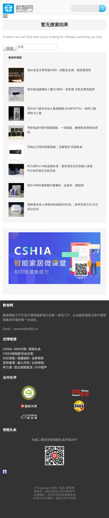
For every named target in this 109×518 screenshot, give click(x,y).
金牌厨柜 (38, 358)
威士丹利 (23, 363)
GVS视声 (41, 367)
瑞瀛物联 (23, 358)
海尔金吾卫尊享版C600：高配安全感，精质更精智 (59, 70)
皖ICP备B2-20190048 (58, 491)
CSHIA (7, 349)
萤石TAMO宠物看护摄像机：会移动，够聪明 (55, 185)
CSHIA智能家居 (13, 353)
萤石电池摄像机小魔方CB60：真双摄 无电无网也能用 (61, 89)
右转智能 (38, 363)
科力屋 (7, 367)
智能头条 (34, 349)
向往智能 (9, 358)
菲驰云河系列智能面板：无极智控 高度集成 (54, 147)
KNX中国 (20, 349)
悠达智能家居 (23, 367)
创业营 (28, 353)
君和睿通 (9, 363)
